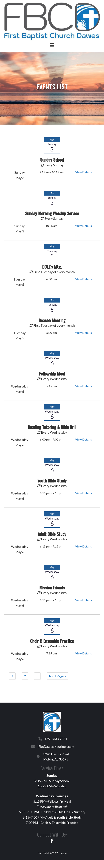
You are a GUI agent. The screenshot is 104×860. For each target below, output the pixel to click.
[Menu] (51, 45)
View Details (83, 172)
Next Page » (57, 676)
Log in (63, 853)
